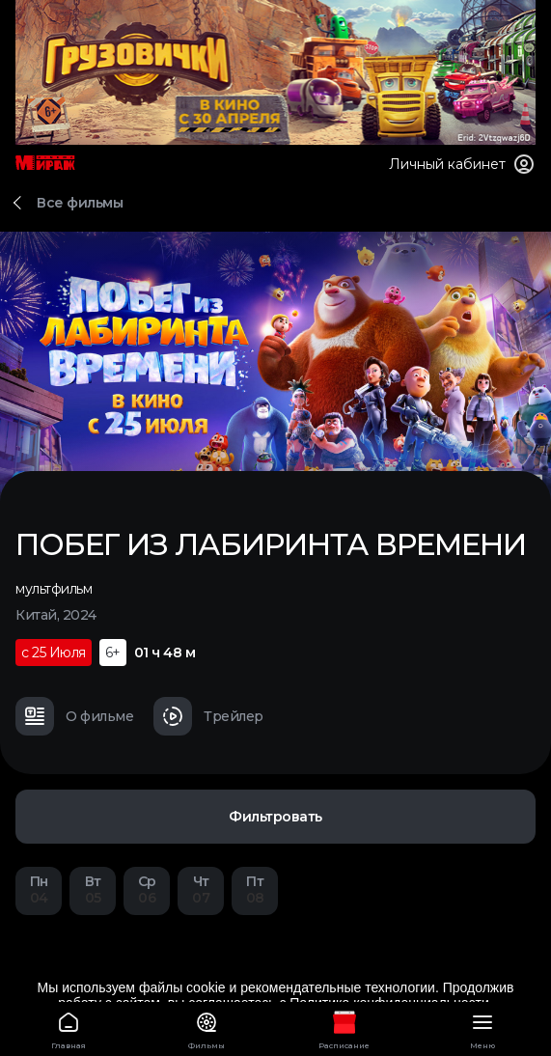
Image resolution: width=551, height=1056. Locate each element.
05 (92, 889)
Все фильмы (80, 202)
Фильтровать (275, 816)
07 (200, 889)
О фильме (74, 716)
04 (38, 889)
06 (146, 889)
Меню (482, 1027)
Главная (69, 1027)
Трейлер (208, 716)
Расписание (345, 1027)
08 (254, 889)
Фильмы (207, 1027)
